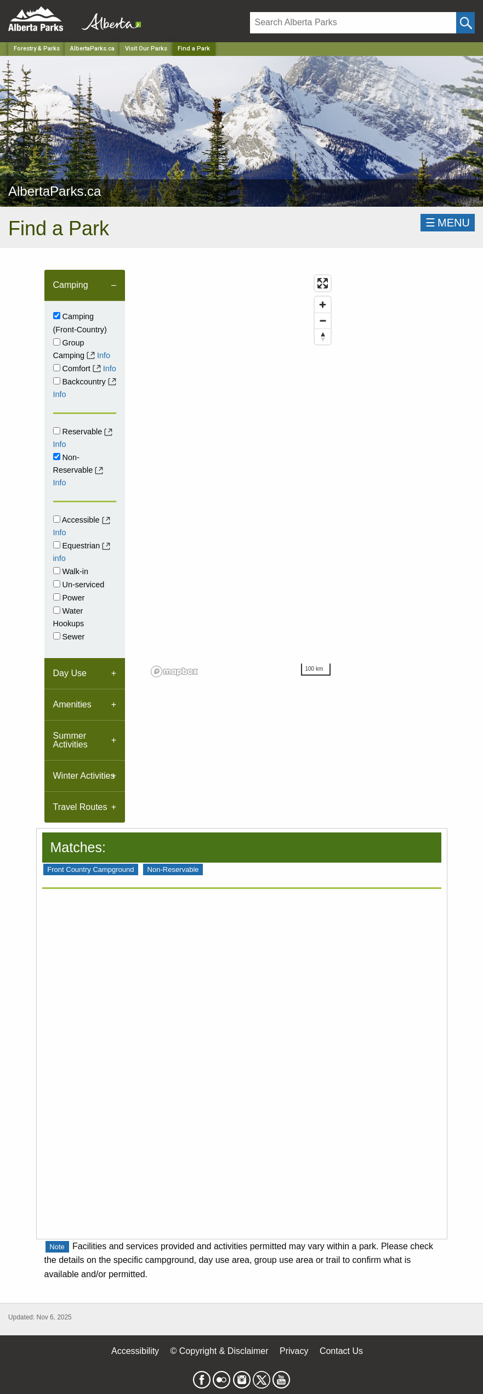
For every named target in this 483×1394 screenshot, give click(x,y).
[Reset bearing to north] (323, 336)
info (59, 558)
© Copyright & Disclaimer (220, 1351)
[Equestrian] (56, 544)
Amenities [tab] (72, 704)
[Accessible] (56, 519)
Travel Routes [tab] (80, 807)
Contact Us (341, 1351)
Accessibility (135, 1351)
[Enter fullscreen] (323, 283)
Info (103, 355)
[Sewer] (56, 635)
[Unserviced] (56, 583)
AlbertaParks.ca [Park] (92, 48)
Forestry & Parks (37, 48)
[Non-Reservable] (56, 456)
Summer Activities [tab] (70, 740)
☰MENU (447, 223)
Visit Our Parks (146, 48)
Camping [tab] (70, 285)
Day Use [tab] (70, 673)
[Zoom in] (323, 305)
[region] (241, 475)
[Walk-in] (56, 570)
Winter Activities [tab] (84, 775)
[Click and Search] (465, 22)
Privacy (294, 1351)
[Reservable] (56, 430)
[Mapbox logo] (174, 671)
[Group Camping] (56, 341)
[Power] (56, 596)
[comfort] (56, 367)
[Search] (353, 22)
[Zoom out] (323, 320)
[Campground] (56, 315)
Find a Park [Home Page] (194, 48)
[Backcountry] (56, 380)
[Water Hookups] (56, 610)
